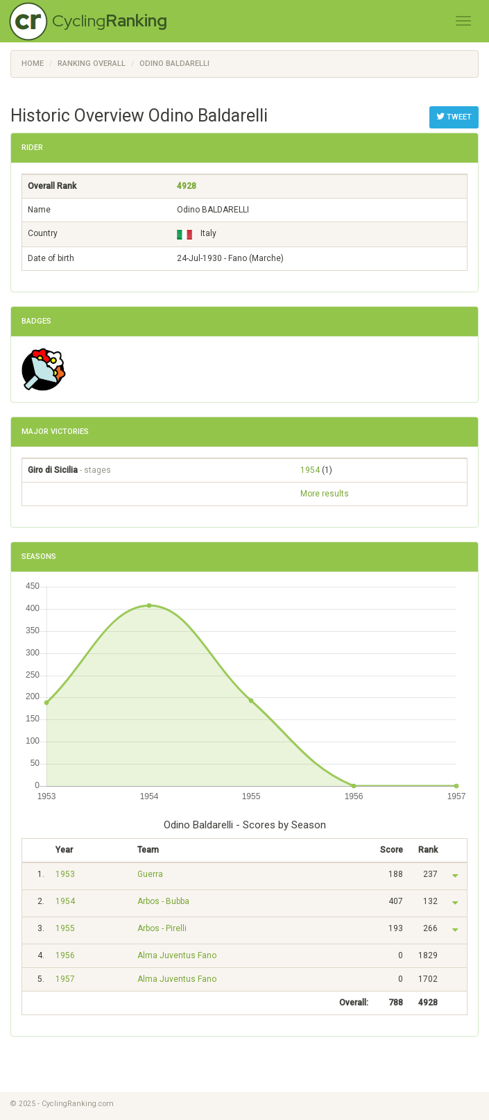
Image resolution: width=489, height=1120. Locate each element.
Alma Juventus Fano (176, 955)
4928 (186, 186)
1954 (310, 470)
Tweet (454, 117)
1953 (65, 874)
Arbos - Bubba (163, 901)
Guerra (150, 874)
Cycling (109, 20)
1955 (65, 928)
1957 (65, 979)
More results (324, 494)
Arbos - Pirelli (162, 928)
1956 (65, 955)
